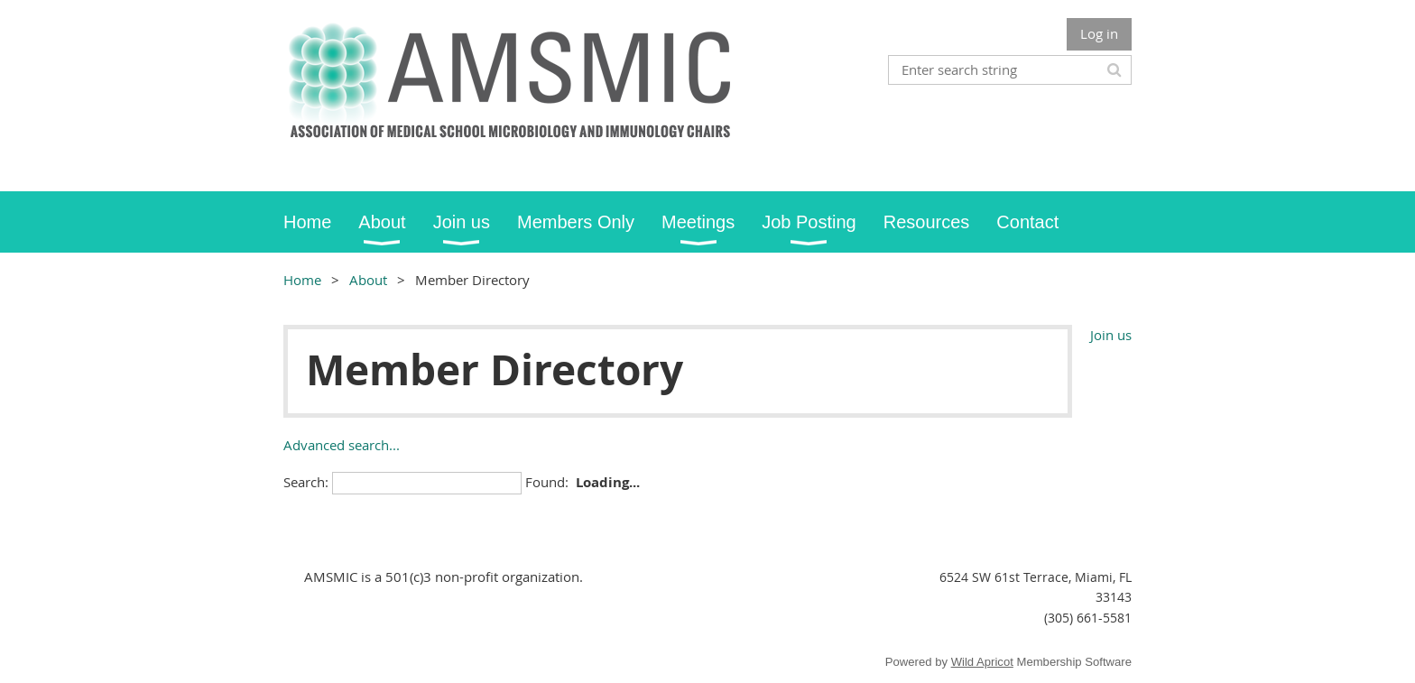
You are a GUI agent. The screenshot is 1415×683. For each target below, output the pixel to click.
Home (302, 280)
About (368, 280)
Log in (1099, 33)
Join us (1111, 335)
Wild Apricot (982, 662)
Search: (305, 482)
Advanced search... (341, 445)
